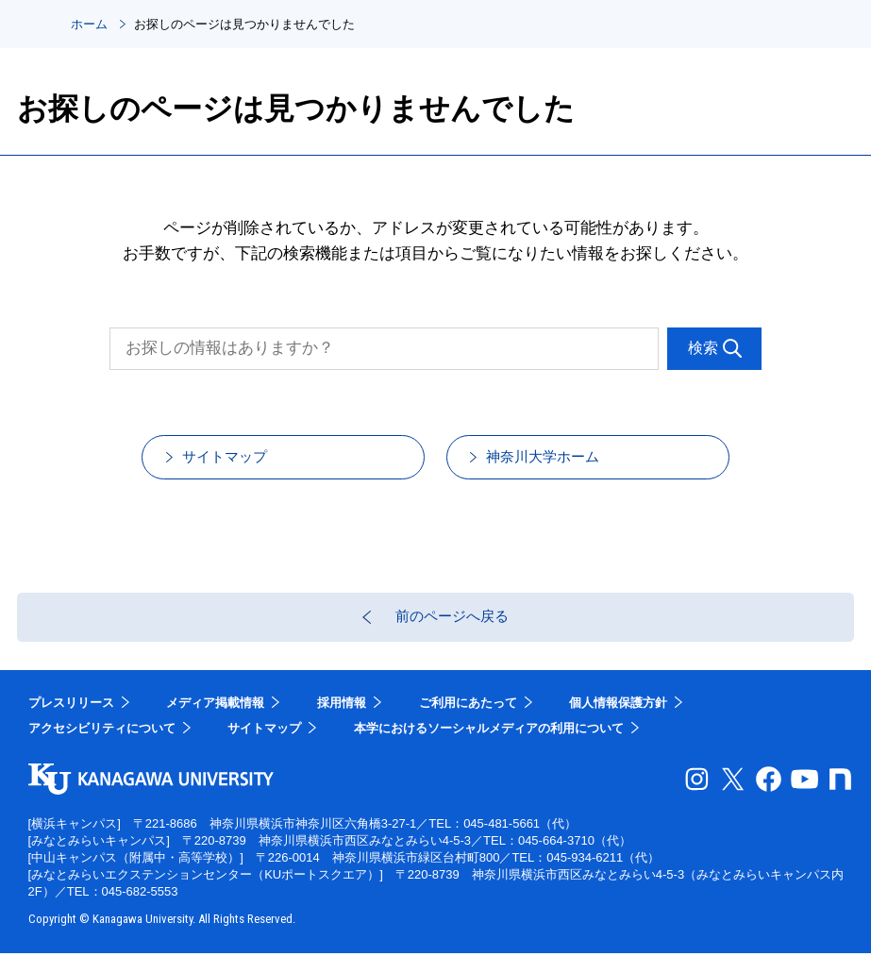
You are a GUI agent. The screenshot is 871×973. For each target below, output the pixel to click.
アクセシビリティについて (102, 749)
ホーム (89, 24)
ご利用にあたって (468, 722)
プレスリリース (71, 722)
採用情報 (341, 722)
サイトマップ (244, 463)
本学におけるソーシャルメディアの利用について (489, 749)
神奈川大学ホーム (565, 463)
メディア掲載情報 (215, 722)
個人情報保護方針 (618, 722)
